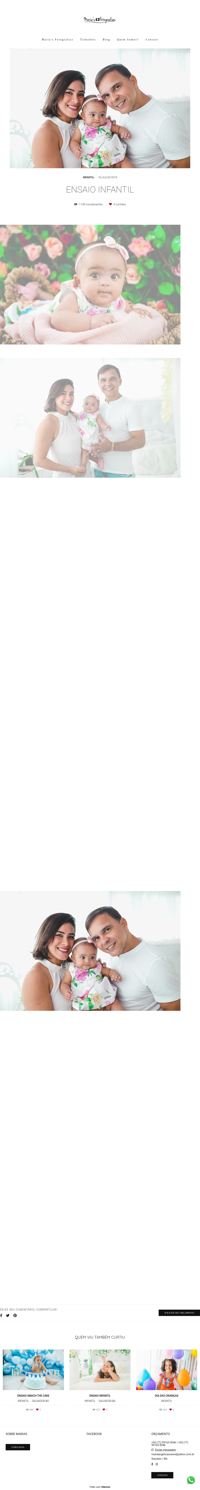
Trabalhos (88, 39)
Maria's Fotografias (57, 39)
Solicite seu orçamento (179, 1312)
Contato (152, 39)
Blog (106, 39)
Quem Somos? (128, 39)
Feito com (100, 1487)
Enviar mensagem (165, 1449)
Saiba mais (17, 1447)
